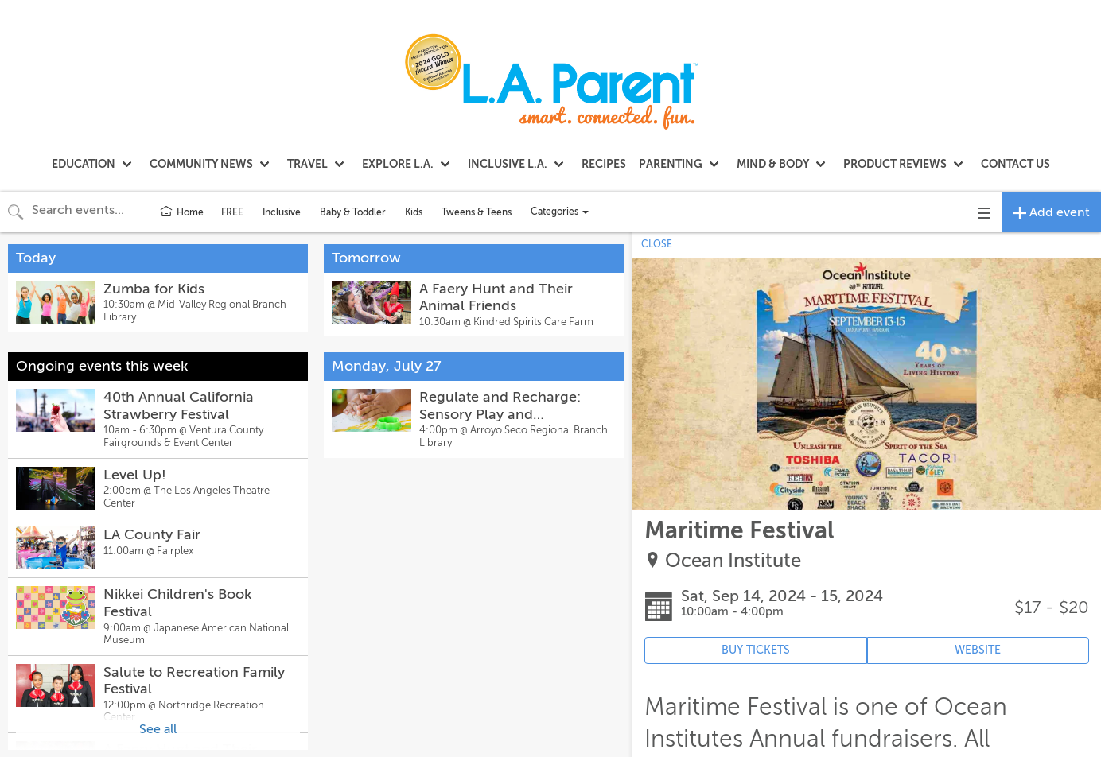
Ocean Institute (733, 561)
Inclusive (282, 212)
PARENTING (670, 163)
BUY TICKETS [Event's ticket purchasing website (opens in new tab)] (756, 650)
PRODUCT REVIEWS (895, 163)
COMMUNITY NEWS (201, 163)
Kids (413, 212)
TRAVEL (307, 163)
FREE (232, 212)
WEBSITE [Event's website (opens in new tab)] (978, 650)
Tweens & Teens (477, 212)
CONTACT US (1015, 163)
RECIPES (604, 163)
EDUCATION (83, 163)
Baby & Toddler (353, 212)
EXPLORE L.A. (398, 163)
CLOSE (656, 244)
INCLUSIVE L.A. (507, 163)
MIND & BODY (773, 163)
